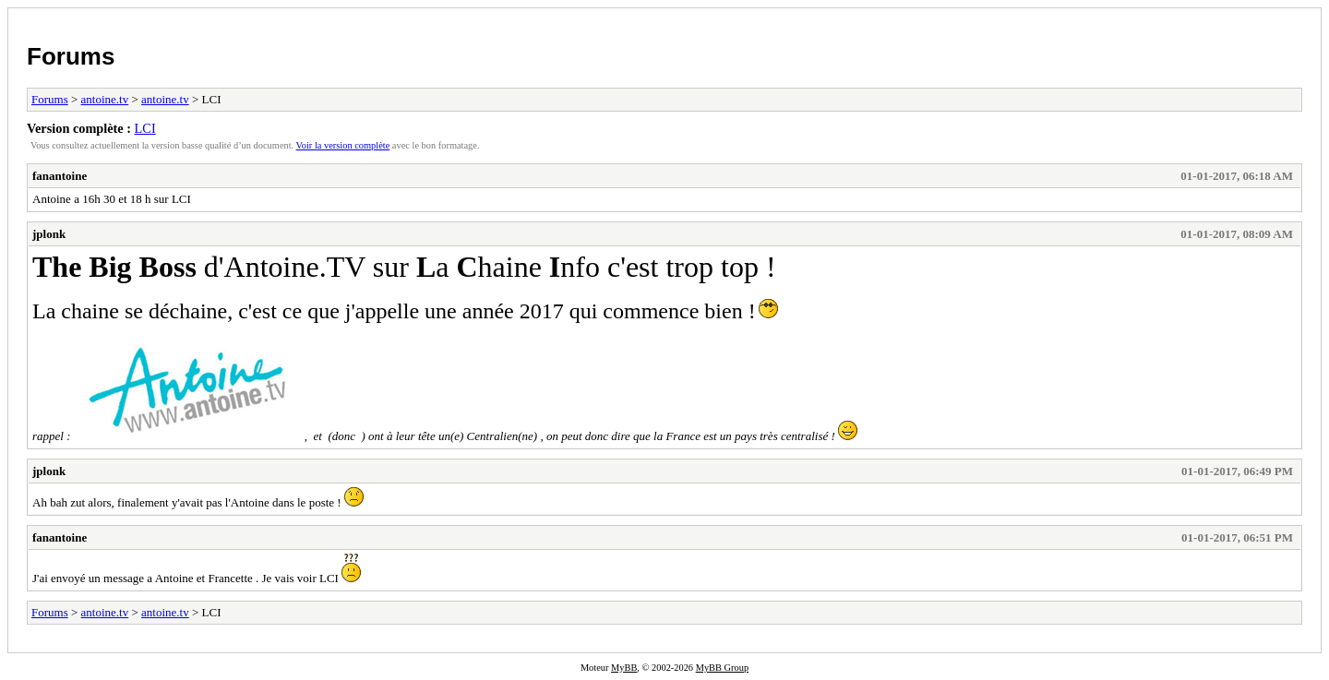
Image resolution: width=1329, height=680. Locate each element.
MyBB (624, 667)
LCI (145, 128)
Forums (70, 56)
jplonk (49, 234)
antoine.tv (105, 99)
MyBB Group (722, 667)
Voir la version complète (343, 145)
